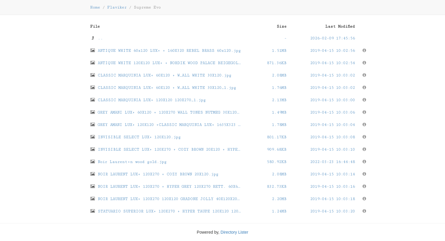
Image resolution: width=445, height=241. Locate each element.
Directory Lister (234, 232)
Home (95, 7)
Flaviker (117, 7)
